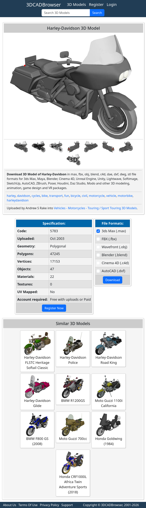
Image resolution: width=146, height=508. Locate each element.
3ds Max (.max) (114, 231)
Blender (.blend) (114, 255)
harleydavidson (18, 200)
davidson (23, 196)
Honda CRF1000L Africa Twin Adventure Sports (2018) (73, 472)
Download (112, 280)
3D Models (76, 4)
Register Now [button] (53, 308)
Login (112, 4)
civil (84, 196)
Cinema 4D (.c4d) (115, 263)
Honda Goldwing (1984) (108, 429)
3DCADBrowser (43, 4)
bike (45, 196)
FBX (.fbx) (109, 239)
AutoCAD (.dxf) (113, 271)
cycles (36, 196)
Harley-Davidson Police (73, 348)
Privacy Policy (49, 505)
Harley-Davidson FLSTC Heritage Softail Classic (37, 351)
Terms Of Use (28, 505)
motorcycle (97, 196)
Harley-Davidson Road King (108, 348)
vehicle (111, 196)
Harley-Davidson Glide (37, 391)
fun (66, 196)
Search (97, 13)
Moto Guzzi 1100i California (108, 391)
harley (11, 196)
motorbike (125, 196)
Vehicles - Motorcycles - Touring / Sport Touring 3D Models (95, 208)
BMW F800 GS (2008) (37, 429)
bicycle (75, 196)
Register (96, 4)
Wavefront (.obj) (114, 247)
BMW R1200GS (73, 389)
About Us (9, 505)
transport (56, 196)
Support (67, 505)
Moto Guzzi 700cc (73, 427)
